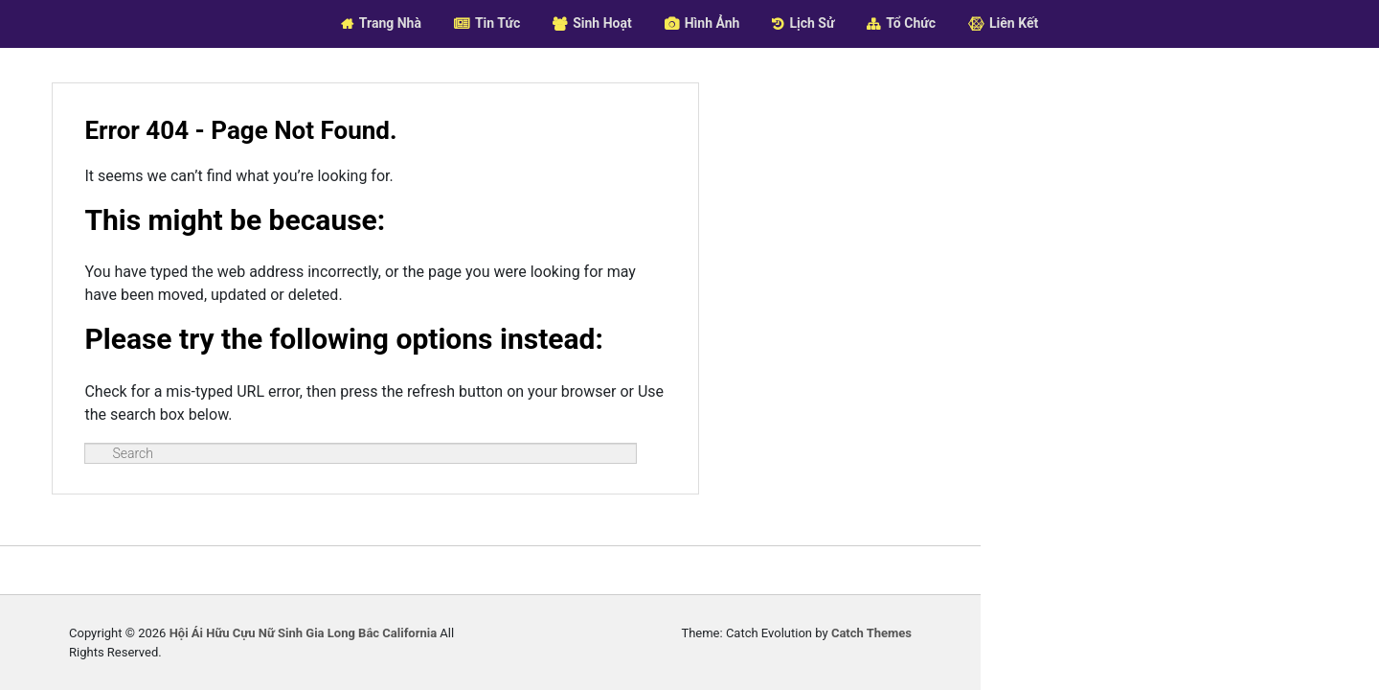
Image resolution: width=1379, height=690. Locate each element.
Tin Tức (497, 23)
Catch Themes (1181, 652)
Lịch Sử (811, 23)
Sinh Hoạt (602, 23)
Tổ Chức (911, 23)
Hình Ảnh (712, 23)
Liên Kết (1013, 23)
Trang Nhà (390, 23)
